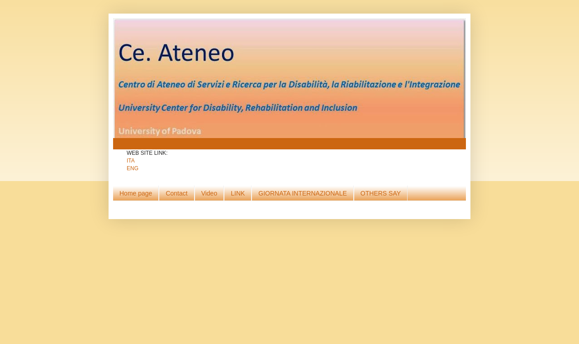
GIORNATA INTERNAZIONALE (302, 193)
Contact (176, 193)
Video (209, 193)
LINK (238, 193)
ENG (132, 168)
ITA (131, 161)
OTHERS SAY (381, 193)
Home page (135, 193)
